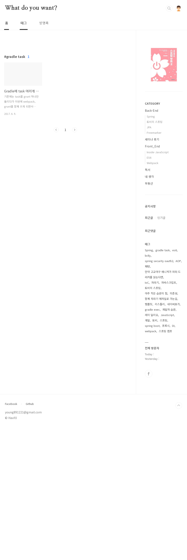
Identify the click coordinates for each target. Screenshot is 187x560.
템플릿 (148, 436)
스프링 (163, 453)
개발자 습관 (169, 442)
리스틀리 (160, 436)
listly (148, 388)
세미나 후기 (152, 139)
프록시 (166, 458)
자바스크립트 (168, 415)
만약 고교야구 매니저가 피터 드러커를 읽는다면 (163, 406)
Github (30, 536)
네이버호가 (173, 436)
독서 (147, 170)
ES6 (149, 157)
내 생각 (149, 176)
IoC (147, 415)
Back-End (151, 110)
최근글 (149, 218)
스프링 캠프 (165, 463)
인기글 (161, 218)
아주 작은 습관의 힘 (156, 426)
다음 (74, 187)
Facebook (11, 536)
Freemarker (154, 133)
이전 (56, 187)
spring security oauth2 (159, 393)
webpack (150, 463)
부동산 (149, 183)
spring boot (152, 458)
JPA (149, 127)
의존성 (173, 426)
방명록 (44, 22)
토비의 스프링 (155, 122)
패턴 (147, 399)
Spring (151, 116)
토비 (154, 453)
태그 (24, 22)
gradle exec (152, 442)
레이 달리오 (151, 447)
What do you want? (31, 8)
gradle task (162, 382)
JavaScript (167, 447)
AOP (178, 393)
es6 (174, 382)
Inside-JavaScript (158, 152)
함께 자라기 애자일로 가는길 (161, 431)
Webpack (152, 163)
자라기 (155, 415)
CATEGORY (152, 103)
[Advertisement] (65, 79)
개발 (147, 453)
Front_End (152, 146)
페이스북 (148, 506)
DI (173, 458)
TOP (178, 537)
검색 (169, 8)
